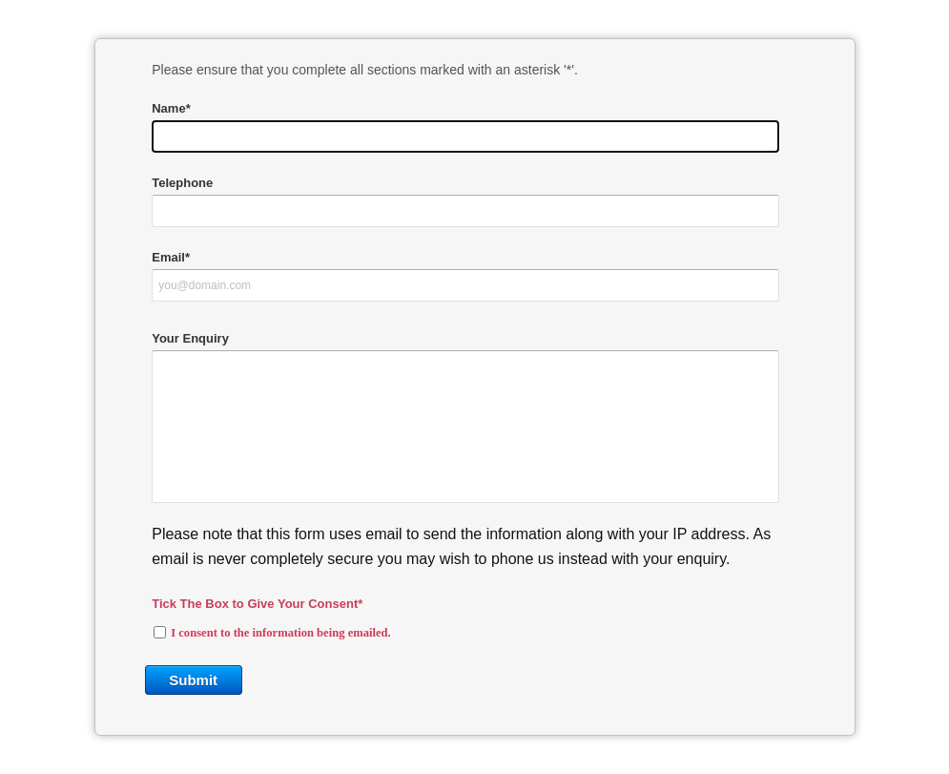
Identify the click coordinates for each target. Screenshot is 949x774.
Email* (171, 257)
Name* (171, 108)
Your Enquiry (190, 338)
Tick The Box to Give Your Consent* (257, 603)
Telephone (182, 183)
